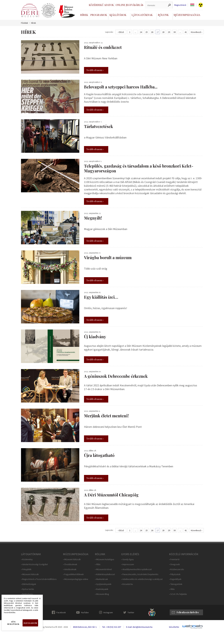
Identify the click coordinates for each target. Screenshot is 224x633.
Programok (98, 15)
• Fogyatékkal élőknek (73, 574)
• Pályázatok (174, 574)
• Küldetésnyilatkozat (105, 574)
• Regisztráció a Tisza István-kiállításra (38, 579)
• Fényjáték (26, 569)
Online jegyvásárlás (129, 4)
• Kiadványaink (101, 589)
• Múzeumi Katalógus (104, 559)
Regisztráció (180, 5)
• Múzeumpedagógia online (75, 579)
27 (158, 32)
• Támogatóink (175, 584)
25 (146, 32)
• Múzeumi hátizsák (30, 574)
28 (163, 32)
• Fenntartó (174, 559)
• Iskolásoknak (69, 569)
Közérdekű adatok (101, 4)
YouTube (85, 612)
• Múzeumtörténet (103, 569)
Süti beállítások (13, 623)
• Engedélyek (175, 579)
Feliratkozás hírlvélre (188, 612)
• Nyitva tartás (27, 589)
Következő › (196, 32)
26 (152, 32)
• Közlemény (27, 559)
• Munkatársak (101, 579)
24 (141, 32)
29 (169, 32)
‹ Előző (121, 32)
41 (186, 32)
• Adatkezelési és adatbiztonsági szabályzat (142, 579)
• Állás (97, 564)
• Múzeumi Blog (102, 594)
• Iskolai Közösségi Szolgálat (34, 564)
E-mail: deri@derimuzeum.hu (139, 627)
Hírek (84, 15)
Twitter (131, 612)
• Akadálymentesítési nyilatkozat (136, 569)
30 (174, 32)
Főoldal (24, 23)
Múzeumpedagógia (187, 15)
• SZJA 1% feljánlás (178, 594)
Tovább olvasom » (95, 70)
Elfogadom (30, 623)
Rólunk (163, 15)
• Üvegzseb (174, 564)
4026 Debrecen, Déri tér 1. (85, 627)
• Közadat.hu (127, 584)
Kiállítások (118, 15)
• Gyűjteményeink (103, 584)
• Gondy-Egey (127, 559)
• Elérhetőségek (28, 584)
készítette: (174, 627)
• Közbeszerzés (176, 569)
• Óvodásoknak (70, 564)
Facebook (61, 612)
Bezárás (38, 599)
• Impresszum (127, 564)
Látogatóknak (142, 15)
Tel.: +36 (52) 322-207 (111, 627)
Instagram (108, 612)
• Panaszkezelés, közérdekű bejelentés (139, 574)
